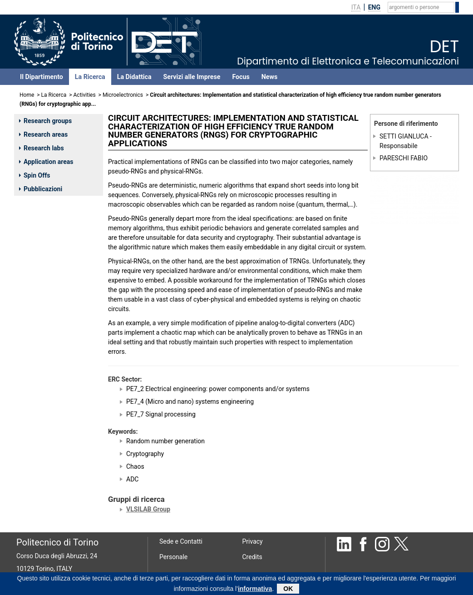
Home (27, 95)
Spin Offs (34, 175)
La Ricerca (90, 76)
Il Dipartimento (41, 76)
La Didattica (134, 76)
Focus (240, 76)
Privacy (252, 541)
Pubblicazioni (40, 189)
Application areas (46, 161)
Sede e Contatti (180, 541)
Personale (173, 556)
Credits (252, 556)
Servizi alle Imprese (192, 76)
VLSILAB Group (148, 509)
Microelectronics (123, 95)
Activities (85, 95)
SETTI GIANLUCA (404, 136)
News (269, 76)
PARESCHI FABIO (403, 158)
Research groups (45, 120)
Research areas (43, 134)
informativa (255, 590)
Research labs (41, 148)
